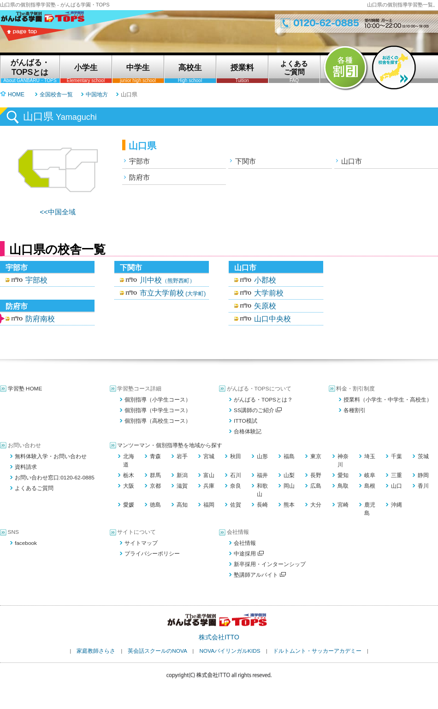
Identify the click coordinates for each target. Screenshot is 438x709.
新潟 (182, 475)
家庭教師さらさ (96, 651)
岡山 (289, 486)
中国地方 (97, 94)
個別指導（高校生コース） (157, 421)
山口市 (351, 161)
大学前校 (269, 293)
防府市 (139, 177)
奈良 (235, 486)
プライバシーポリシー (152, 553)
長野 (315, 475)
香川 (423, 486)
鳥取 (343, 486)
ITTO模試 (245, 421)
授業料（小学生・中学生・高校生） (387, 399)
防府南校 (40, 319)
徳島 (155, 505)
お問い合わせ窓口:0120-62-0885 (55, 477)
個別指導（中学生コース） (157, 410)
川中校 (167, 280)
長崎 (262, 505)
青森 (155, 456)
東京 (315, 456)
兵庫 (208, 486)
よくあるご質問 (34, 488)
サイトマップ (141, 543)
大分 (315, 505)
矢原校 (265, 306)
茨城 (423, 456)
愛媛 (128, 505)
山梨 (289, 475)
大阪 (128, 486)
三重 (396, 475)
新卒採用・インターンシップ (270, 564)
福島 (289, 456)
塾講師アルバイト (260, 575)
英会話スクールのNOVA (157, 651)
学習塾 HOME (25, 388)
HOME (16, 94)
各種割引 (354, 410)
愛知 (343, 475)
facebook (26, 543)
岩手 (182, 456)
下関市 (245, 161)
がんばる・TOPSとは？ (263, 399)
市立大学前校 (173, 293)
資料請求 (26, 467)
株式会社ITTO (219, 637)
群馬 (155, 475)
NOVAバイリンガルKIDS (229, 651)
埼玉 (369, 456)
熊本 (289, 505)
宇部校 (36, 280)
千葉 (396, 456)
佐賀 (235, 505)
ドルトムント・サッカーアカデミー (317, 651)
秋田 (235, 456)
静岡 (423, 475)
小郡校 (265, 280)
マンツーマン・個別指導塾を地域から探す (169, 445)
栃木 (128, 475)
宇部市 (139, 161)
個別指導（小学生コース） (157, 399)
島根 (369, 486)
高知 (182, 505)
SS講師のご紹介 (258, 410)
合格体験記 (247, 431)
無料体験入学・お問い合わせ (51, 456)
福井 (262, 475)
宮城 (208, 456)
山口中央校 (272, 319)
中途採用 (249, 553)
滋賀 (182, 486)
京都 (155, 486)
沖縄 (396, 505)
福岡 (208, 505)
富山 (208, 475)
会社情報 (245, 543)
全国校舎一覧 (56, 94)
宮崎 (343, 505)
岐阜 (369, 475)
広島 (315, 486)
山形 (262, 456)
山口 (396, 486)
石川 (235, 475)
